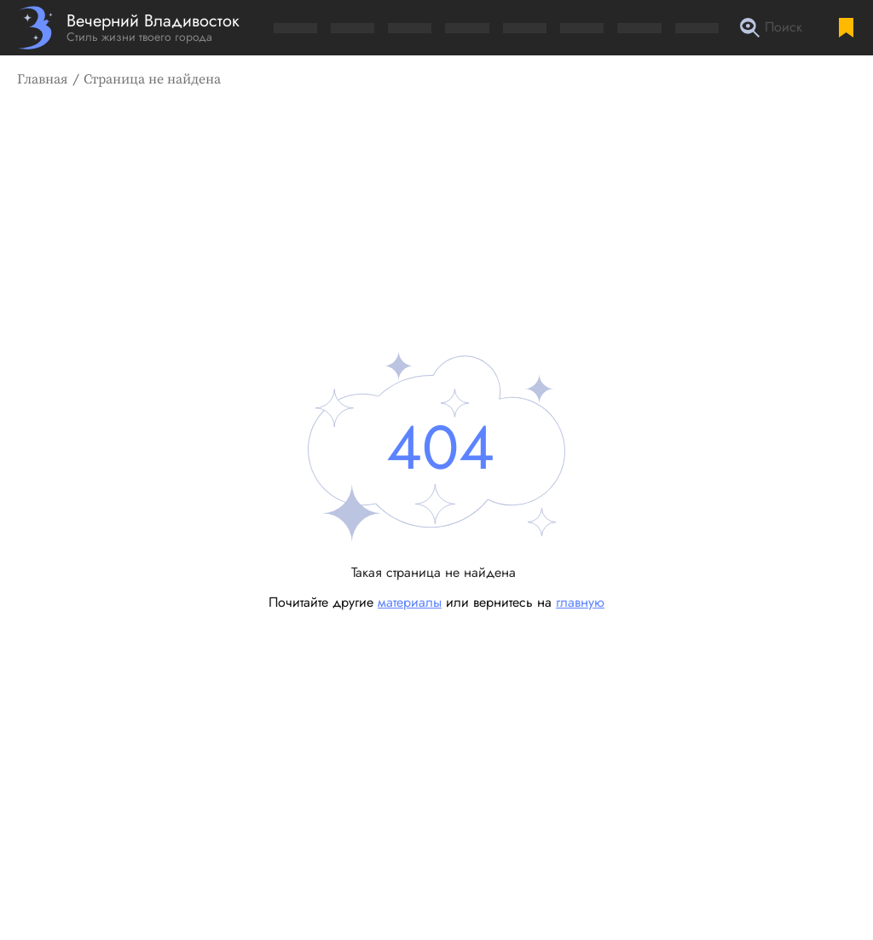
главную (580, 602)
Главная (42, 79)
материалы (410, 602)
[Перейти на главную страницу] (128, 27)
